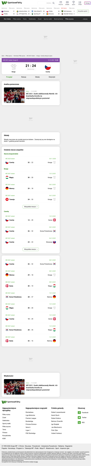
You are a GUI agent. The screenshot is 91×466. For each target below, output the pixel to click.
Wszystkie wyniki (82, 11)
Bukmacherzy (58, 19)
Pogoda (4, 448)
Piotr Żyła (54, 430)
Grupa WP (14, 446)
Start (3, 55)
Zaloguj (87, 3)
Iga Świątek (55, 424)
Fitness (4, 432)
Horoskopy (11, 448)
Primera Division (31, 424)
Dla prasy (28, 446)
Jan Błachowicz (56, 427)
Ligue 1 (28, 430)
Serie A (28, 427)
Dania (27, 91)
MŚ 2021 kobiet (31, 55)
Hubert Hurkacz (56, 433)
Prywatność (36, 446)
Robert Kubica (56, 418)
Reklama (61, 446)
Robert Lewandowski (58, 412)
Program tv (20, 448)
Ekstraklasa (29, 412)
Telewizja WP (29, 448)
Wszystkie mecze (30, 207)
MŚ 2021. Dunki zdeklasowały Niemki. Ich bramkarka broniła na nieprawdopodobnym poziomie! (41, 96)
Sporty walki (48, 19)
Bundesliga (29, 421)
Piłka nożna (17, 19)
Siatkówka (32, 19)
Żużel (39, 19)
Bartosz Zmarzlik (57, 421)
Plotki (37, 448)
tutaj (36, 462)
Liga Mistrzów (30, 415)
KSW (4, 438)
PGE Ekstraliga (30, 433)
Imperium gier (64, 448)
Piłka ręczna (69, 19)
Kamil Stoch (55, 415)
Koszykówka (6, 435)
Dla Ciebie (7, 19)
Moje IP (42, 448)
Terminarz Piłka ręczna (19, 55)
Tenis (24, 19)
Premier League (31, 418)
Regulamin (68, 446)
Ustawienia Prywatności (49, 446)
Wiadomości (50, 448)
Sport (57, 448)
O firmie (21, 446)
